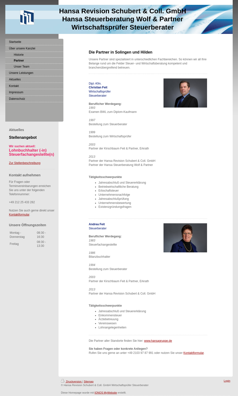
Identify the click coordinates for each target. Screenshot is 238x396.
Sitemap (88, 381)
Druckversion (71, 381)
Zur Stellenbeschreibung (24, 163)
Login (227, 380)
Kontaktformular (193, 353)
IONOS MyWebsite (106, 392)
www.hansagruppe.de (158, 340)
